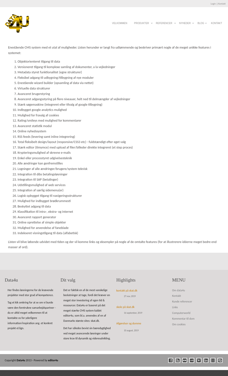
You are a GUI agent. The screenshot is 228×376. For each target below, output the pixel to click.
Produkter (141, 24)
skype (220, 360)
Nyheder (185, 24)
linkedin (206, 360)
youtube (192, 360)
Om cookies (179, 324)
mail (213, 360)
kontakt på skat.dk (126, 290)
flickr (184, 360)
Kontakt (222, 3)
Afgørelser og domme (128, 323)
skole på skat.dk (125, 307)
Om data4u (178, 290)
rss (178, 360)
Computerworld (181, 313)
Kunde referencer (182, 301)
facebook (170, 360)
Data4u (21, 360)
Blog (201, 24)
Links (175, 307)
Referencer (164, 24)
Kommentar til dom (183, 318)
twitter (199, 360)
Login (213, 3)
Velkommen (119, 23)
